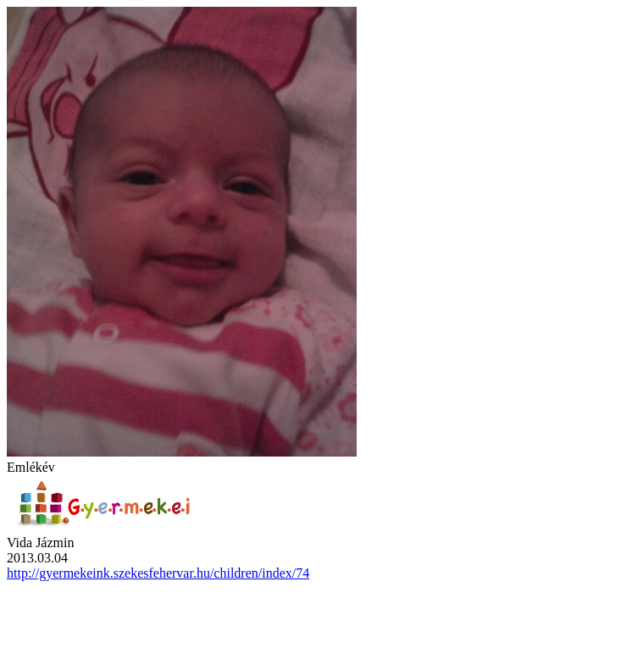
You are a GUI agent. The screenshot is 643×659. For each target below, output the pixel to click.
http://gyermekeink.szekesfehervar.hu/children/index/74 (158, 573)
